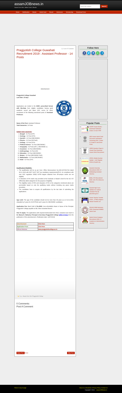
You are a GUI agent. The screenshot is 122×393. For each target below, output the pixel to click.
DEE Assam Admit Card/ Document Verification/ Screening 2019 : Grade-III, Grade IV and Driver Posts (96, 140)
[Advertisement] (62, 29)
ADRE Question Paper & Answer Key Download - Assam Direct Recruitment (96, 150)
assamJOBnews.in (28, 4)
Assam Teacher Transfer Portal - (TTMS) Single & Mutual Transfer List (96, 199)
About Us (81, 388)
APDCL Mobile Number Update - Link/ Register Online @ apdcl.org (96, 160)
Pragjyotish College (37, 296)
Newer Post (20, 353)
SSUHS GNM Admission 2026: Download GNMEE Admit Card (96, 209)
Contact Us (104, 388)
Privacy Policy (96, 388)
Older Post (71, 353)
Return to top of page (20, 388)
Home (26, 353)
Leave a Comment (68, 48)
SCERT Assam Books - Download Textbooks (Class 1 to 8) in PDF (95, 128)
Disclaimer (88, 388)
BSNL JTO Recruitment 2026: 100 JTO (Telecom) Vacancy (96, 180)
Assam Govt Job (27, 296)
